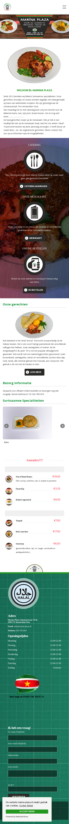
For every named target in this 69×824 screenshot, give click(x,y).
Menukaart (33, 238)
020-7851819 (21, 631)
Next (62, 426)
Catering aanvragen (33, 186)
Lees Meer (33, 372)
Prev (6, 426)
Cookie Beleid (26, 805)
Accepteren (27, 811)
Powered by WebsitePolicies (17, 816)
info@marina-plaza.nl (22, 626)
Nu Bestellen (33, 290)
